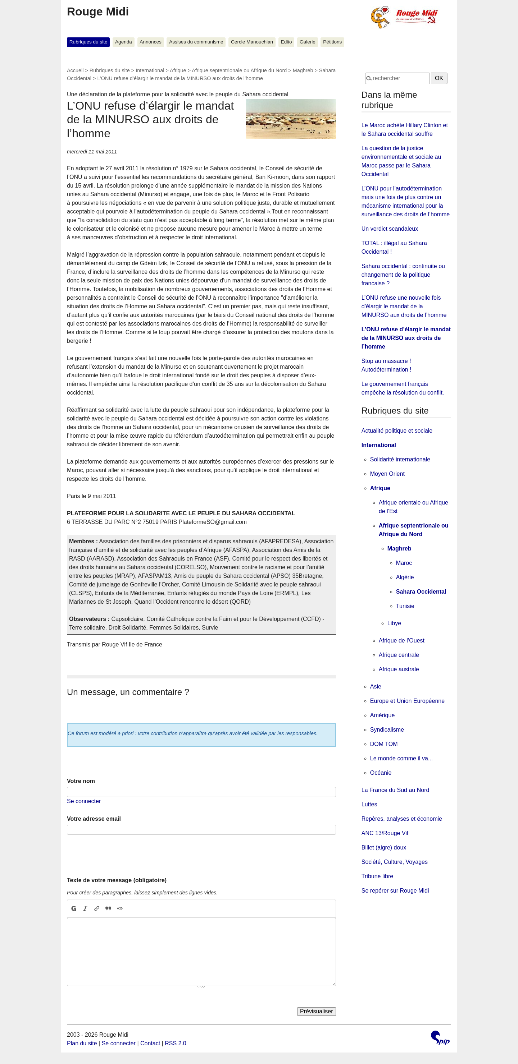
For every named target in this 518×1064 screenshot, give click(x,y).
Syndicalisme (387, 730)
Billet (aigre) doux (384, 847)
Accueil (75, 70)
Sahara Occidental (421, 592)
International (150, 70)
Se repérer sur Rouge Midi (395, 891)
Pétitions (332, 42)
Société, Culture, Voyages (395, 862)
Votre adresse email (94, 819)
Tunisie (405, 606)
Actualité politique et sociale (397, 431)
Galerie (307, 42)
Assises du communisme (196, 42)
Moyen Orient (387, 474)
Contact (150, 1043)
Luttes (369, 804)
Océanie (381, 773)
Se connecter (84, 801)
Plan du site (82, 1043)
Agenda (123, 42)
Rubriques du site (88, 42)
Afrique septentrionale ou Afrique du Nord (239, 70)
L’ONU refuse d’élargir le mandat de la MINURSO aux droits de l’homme (406, 338)
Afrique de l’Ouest (401, 640)
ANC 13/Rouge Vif (385, 833)
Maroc (404, 563)
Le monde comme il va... (401, 758)
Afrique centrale (399, 655)
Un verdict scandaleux (390, 229)
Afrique (178, 70)
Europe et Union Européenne (407, 701)
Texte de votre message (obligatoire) (117, 880)
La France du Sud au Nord (396, 790)
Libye (394, 623)
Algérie (405, 577)
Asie (375, 686)
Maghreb (303, 70)
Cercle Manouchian (252, 42)
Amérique (382, 715)
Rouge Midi (98, 11)
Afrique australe (399, 669)
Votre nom (81, 781)
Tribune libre (377, 876)
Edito (286, 42)
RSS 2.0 (175, 1043)
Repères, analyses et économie (402, 819)
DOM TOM (384, 744)
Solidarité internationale (400, 459)
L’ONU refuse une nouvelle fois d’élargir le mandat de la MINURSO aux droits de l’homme (404, 306)
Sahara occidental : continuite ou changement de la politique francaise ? (403, 274)
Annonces (150, 42)
